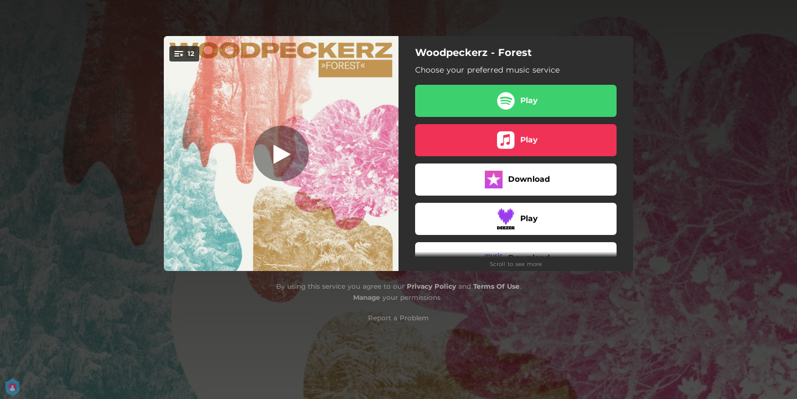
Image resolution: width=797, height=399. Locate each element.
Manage (366, 297)
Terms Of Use (496, 286)
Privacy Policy (431, 286)
